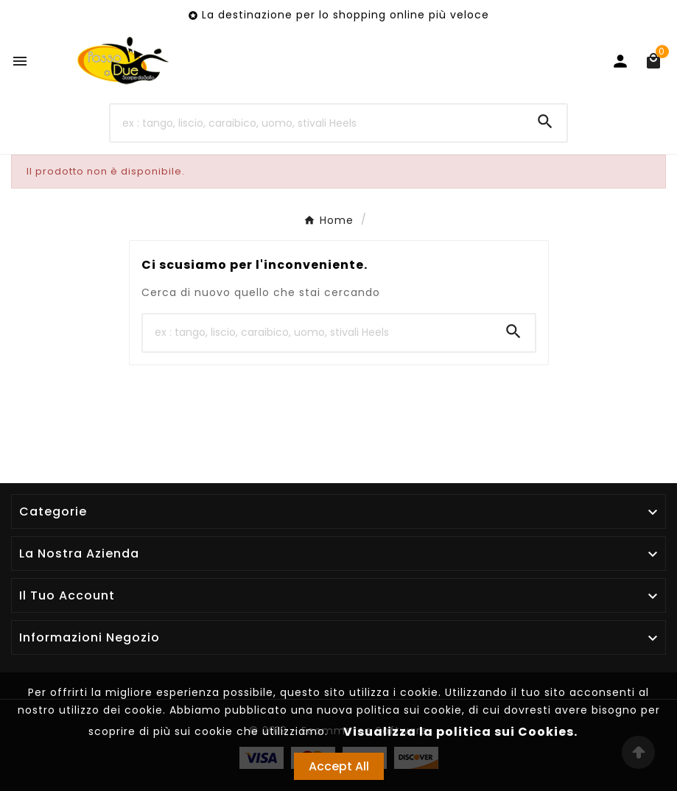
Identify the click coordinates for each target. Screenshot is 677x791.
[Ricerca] (317, 123)
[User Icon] (620, 61)
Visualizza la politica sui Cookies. (460, 731)
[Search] (545, 121)
